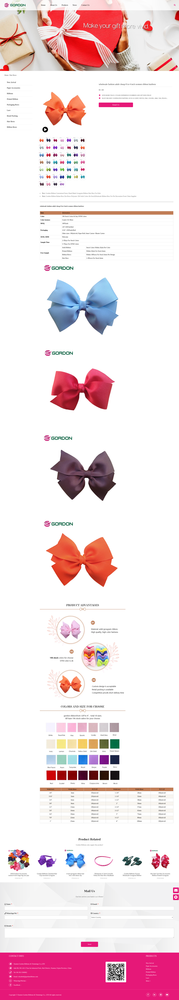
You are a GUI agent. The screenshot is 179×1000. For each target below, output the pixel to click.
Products (65, 5)
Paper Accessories (13, 88)
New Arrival (11, 82)
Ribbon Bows (12, 127)
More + (148, 981)
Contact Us (85, 5)
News (75, 5)
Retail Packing (12, 116)
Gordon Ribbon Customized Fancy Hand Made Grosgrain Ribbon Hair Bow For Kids (73, 193)
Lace (8, 110)
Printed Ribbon (12, 99)
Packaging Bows (13, 105)
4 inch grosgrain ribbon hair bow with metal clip (75, 874)
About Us (53, 5)
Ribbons (10, 93)
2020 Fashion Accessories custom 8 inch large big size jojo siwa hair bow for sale (18, 875)
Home (43, 5)
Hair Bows (13, 75)
